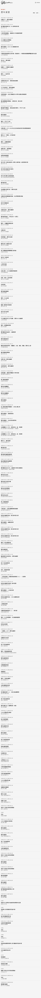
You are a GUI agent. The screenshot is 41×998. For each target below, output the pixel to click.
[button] (38, 13)
